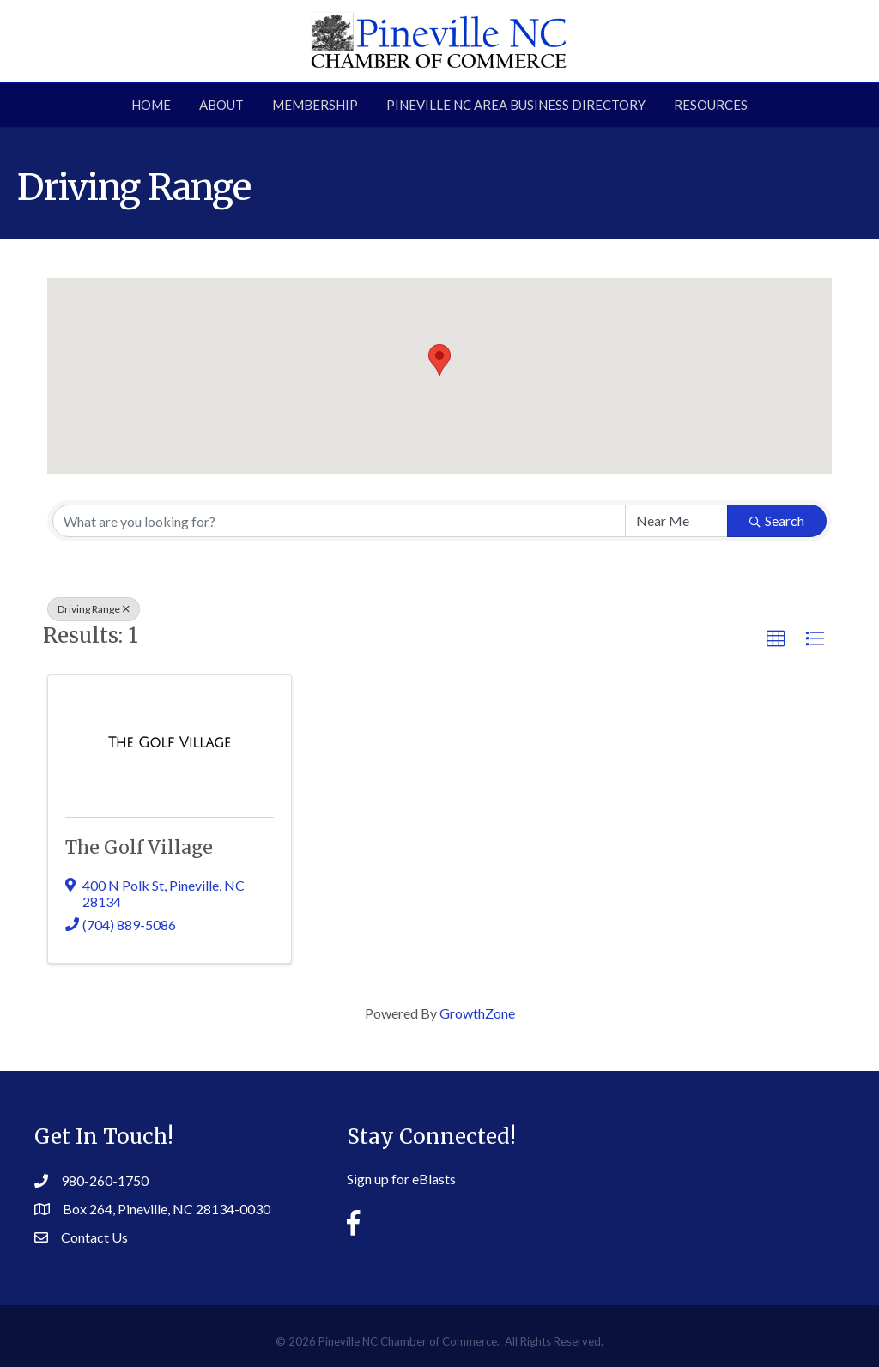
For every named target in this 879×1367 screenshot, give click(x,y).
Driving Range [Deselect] (94, 608)
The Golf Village (139, 847)
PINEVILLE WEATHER (721, 1169)
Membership (315, 104)
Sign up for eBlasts (401, 1178)
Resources (711, 104)
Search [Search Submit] (776, 520)
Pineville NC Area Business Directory (516, 104)
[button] (439, 360)
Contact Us (94, 1237)
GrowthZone (477, 1013)
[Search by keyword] (339, 521)
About (221, 104)
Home (151, 104)
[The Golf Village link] (169, 743)
